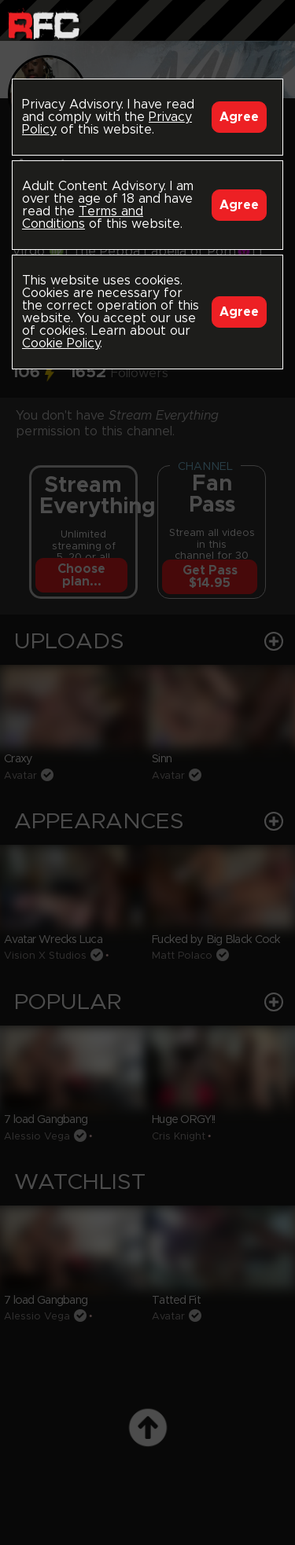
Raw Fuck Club (43, 24)
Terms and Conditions (82, 217)
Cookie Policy (61, 343)
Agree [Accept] (239, 117)
